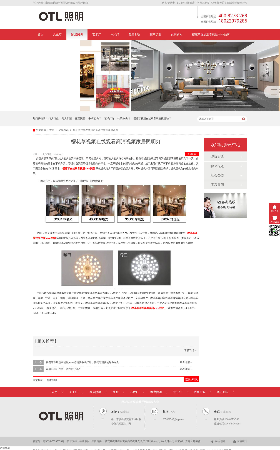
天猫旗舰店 (186, 2)
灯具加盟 (67, 118)
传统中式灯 (124, 118)
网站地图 (202, 2)
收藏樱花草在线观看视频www (229, 2)
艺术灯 (96, 34)
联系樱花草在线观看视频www (56, 45)
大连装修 (196, 441)
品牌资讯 (64, 130)
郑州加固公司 (153, 441)
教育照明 (134, 34)
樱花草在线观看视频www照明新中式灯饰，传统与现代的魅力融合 (82, 362)
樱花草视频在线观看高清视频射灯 (152, 118)
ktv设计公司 (168, 441)
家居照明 (77, 34)
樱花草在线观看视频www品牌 (211, 34)
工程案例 (217, 185)
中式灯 (115, 34)
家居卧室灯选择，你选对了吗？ (63, 369)
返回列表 (192, 154)
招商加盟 (155, 34)
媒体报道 (217, 166)
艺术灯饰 (109, 118)
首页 (40, 34)
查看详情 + (186, 362)
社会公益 (217, 175)
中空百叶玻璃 (183, 441)
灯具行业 (54, 118)
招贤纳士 (168, 2)
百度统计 (239, 441)
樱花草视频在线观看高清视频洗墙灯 (125, 441)
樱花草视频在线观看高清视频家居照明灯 (95, 130)
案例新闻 (176, 34)
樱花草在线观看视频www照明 (78, 168)
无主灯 (57, 34)
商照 (115, 392)
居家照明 (52, 380)
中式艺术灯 (94, 118)
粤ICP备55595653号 (53, 441)
